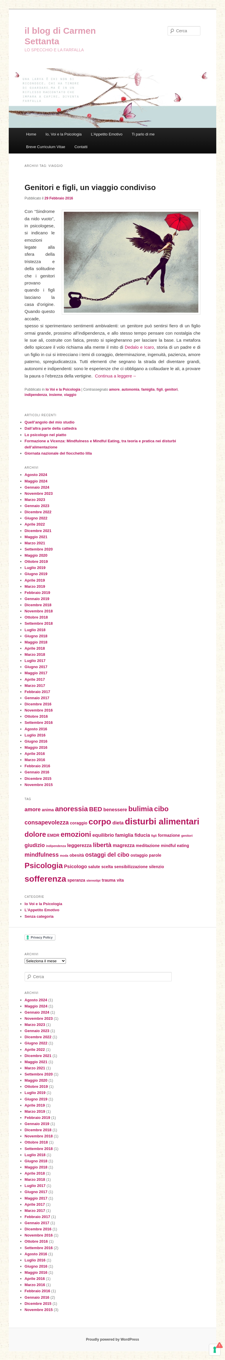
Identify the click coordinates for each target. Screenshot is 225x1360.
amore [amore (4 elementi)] (33, 809)
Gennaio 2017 (37, 698)
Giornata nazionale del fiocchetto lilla (58, 453)
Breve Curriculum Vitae (45, 147)
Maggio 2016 (36, 747)
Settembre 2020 (39, 549)
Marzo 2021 (35, 543)
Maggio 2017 (36, 673)
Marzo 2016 (35, 760)
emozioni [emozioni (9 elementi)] (76, 834)
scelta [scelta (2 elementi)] (107, 866)
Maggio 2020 (36, 555)
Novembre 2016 (39, 710)
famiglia (147, 389)
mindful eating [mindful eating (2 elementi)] (175, 845)
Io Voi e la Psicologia (63, 389)
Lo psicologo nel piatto (45, 435)
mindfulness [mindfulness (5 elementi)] (42, 854)
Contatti (81, 147)
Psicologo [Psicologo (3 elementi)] (75, 866)
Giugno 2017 (36, 667)
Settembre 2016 (39, 722)
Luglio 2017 (35, 660)
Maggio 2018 (36, 642)
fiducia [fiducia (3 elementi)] (142, 835)
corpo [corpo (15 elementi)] (99, 821)
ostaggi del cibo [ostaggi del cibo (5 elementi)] (107, 854)
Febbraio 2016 (37, 766)
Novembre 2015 (39, 785)
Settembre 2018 (39, 623)
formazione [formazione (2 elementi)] (169, 835)
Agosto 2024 (36, 474)
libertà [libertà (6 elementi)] (102, 844)
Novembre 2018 (39, 611)
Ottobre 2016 (36, 716)
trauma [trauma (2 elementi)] (108, 880)
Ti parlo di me (143, 134)
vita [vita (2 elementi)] (120, 880)
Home (31, 134)
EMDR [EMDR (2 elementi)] (53, 835)
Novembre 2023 (39, 493)
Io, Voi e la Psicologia (63, 134)
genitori (171, 389)
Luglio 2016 (35, 735)
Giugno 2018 (36, 636)
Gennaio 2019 (37, 599)
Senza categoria (39, 916)
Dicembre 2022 (38, 512)
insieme (55, 395)
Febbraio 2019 (37, 592)
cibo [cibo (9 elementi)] (161, 809)
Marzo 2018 (35, 654)
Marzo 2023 (35, 499)
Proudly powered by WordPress (112, 1339)
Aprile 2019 (35, 580)
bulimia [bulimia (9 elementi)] (140, 809)
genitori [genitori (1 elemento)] (186, 835)
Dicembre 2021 (38, 531)
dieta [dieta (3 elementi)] (118, 822)
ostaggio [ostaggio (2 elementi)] (139, 855)
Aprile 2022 (35, 524)
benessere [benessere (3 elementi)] (115, 809)
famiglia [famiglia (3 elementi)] (124, 835)
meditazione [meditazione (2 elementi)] (148, 845)
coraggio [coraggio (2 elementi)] (78, 823)
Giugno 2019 (36, 574)
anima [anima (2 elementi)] (48, 809)
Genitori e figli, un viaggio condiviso (90, 187)
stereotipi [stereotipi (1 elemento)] (93, 880)
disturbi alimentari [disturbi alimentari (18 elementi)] (162, 821)
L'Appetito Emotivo (42, 910)
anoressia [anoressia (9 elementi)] (71, 809)
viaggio (70, 395)
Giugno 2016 (36, 741)
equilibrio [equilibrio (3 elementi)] (103, 835)
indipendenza (36, 395)
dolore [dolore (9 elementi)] (35, 834)
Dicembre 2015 (38, 778)
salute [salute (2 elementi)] (94, 866)
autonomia (130, 389)
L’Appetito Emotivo (106, 134)
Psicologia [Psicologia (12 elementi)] (44, 865)
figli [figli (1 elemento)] (154, 835)
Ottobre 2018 (36, 617)
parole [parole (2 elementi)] (155, 855)
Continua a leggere (116, 375)
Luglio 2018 (35, 630)
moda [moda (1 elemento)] (64, 855)
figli (159, 389)
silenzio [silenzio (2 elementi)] (156, 866)
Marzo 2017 (35, 685)
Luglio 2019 (35, 567)
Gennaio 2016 (37, 772)
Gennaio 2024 (37, 487)
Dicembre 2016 (38, 704)
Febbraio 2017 (37, 692)
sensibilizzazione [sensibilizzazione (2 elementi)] (131, 866)
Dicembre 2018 (38, 605)
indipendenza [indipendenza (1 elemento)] (56, 846)
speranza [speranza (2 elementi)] (76, 880)
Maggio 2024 (36, 481)
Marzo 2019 (35, 586)
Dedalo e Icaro (139, 347)
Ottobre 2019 (36, 561)
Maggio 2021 (36, 537)
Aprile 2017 (35, 679)
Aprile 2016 (35, 753)
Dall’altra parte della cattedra (51, 428)
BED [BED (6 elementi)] (95, 809)
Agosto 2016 (36, 729)
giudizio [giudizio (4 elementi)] (35, 845)
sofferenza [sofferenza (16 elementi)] (45, 878)
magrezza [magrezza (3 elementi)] (124, 845)
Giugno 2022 (36, 518)
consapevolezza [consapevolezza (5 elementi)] (47, 822)
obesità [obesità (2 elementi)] (76, 855)
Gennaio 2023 (37, 506)
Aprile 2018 (35, 648)
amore (114, 389)
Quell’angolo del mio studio (49, 422)
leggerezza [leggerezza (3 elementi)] (79, 845)
